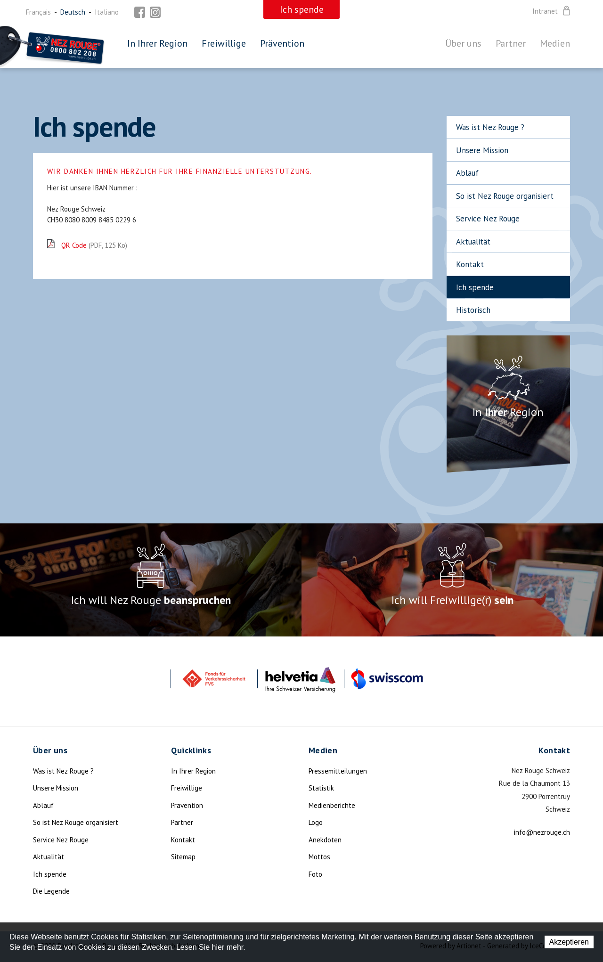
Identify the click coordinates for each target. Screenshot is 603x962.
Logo (316, 822)
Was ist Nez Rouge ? (490, 127)
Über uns (463, 43)
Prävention (282, 43)
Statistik (321, 787)
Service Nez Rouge (488, 218)
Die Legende (51, 891)
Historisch (473, 310)
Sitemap (183, 856)
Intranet (552, 11)
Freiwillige (224, 43)
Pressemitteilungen (338, 770)
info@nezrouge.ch (542, 832)
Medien (555, 43)
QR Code (94, 245)
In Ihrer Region (157, 43)
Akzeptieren (569, 942)
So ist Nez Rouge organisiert (505, 196)
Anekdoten (325, 839)
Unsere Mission (482, 150)
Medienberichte (332, 805)
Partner (511, 43)
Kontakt (470, 264)
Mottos (319, 856)
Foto (315, 874)
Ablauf (467, 173)
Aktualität (473, 241)
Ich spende (475, 287)
